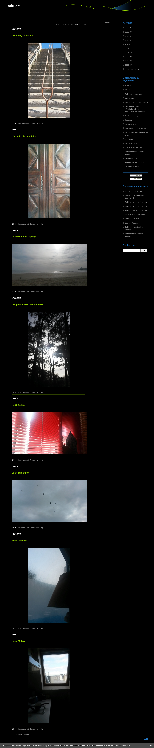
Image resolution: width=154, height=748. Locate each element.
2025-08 (128, 61)
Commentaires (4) (36, 460)
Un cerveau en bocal (133, 166)
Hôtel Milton (18, 641)
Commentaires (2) (36, 123)
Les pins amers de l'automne (27, 304)
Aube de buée (19, 540)
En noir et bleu (131, 124)
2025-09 (128, 57)
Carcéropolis (130, 98)
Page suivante (23, 734)
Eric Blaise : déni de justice (135, 128)
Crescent (128, 120)
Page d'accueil (71, 24)
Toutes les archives (132, 69)
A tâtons (128, 86)
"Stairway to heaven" (23, 35)
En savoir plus (124, 745)
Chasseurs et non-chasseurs (136, 102)
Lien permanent (23, 123)
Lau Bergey (129, 139)
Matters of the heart (140, 202)
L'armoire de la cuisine (24, 136)
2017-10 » (82, 24)
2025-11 (128, 48)
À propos (106, 22)
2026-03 (128, 32)
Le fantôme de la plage (24, 236)
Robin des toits (131, 158)
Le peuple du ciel (21, 472)
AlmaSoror (129, 90)
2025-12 (128, 44)
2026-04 (128, 28)
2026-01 (128, 40)
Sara (127, 234)
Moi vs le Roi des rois (133, 147)
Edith (127, 202)
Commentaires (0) (36, 224)
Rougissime (18, 405)
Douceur (136, 219)
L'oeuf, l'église (137, 191)
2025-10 (128, 52)
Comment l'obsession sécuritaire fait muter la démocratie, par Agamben (135, 109)
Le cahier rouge (131, 143)
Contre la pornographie (134, 116)
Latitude (13, 6)
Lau (126, 191)
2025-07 (128, 65)
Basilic (127, 195)
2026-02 (128, 36)
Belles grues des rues (133, 94)
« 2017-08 (60, 24)
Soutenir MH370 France (134, 162)
